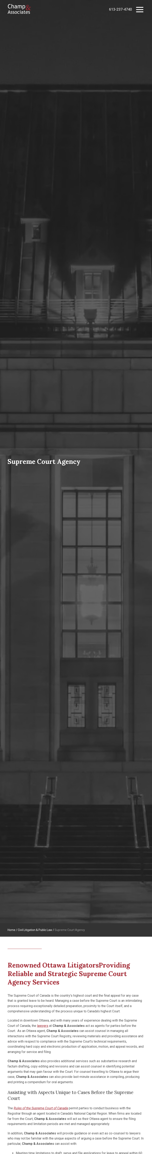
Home (11, 930)
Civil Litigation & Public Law (35, 930)
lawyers (42, 1026)
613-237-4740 (120, 9)
